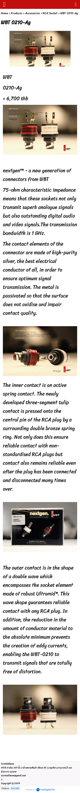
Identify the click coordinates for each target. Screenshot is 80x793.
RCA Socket (50, 13)
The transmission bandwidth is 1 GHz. (40, 228)
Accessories (32, 13)
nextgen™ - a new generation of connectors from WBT (37, 174)
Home (4, 13)
